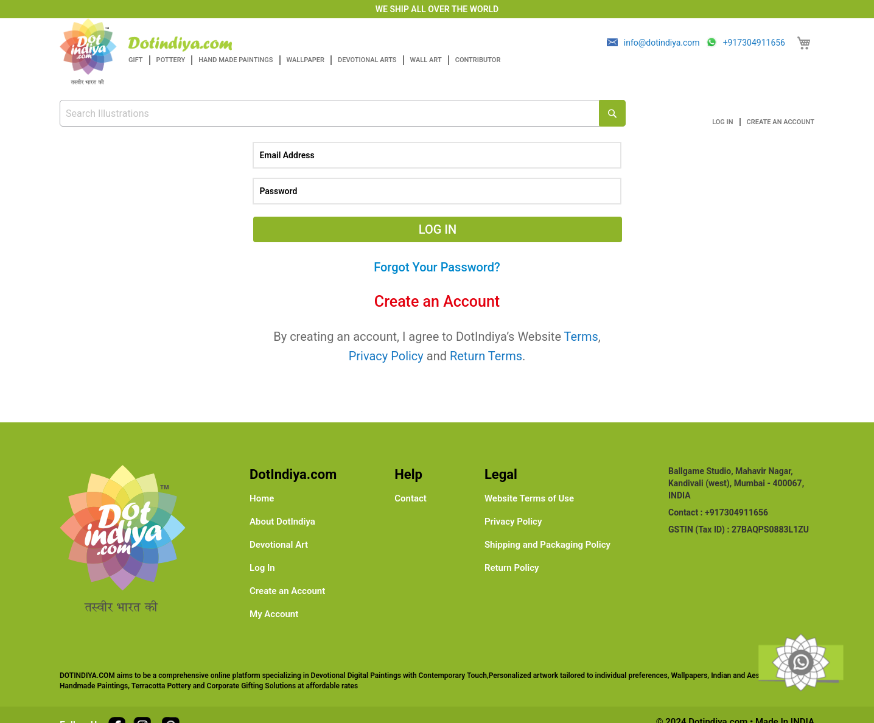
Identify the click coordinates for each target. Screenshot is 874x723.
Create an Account (780, 122)
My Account (274, 614)
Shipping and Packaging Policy (547, 544)
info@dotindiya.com (662, 42)
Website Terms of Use (529, 498)
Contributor (478, 60)
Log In (722, 122)
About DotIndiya (282, 521)
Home (262, 498)
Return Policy (511, 567)
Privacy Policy (386, 356)
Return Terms (486, 356)
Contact (410, 498)
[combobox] (343, 113)
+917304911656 (754, 42)
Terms (581, 336)
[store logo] (180, 44)
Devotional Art (279, 544)
